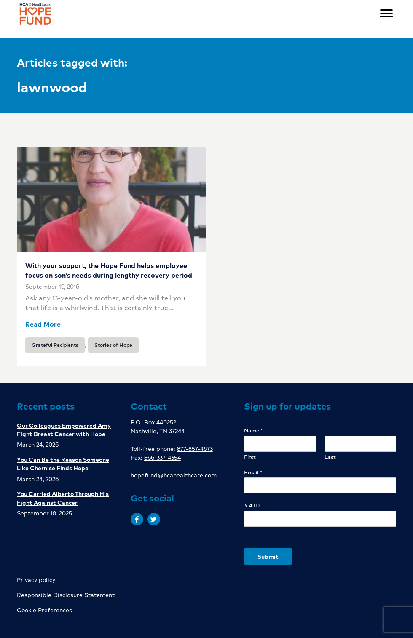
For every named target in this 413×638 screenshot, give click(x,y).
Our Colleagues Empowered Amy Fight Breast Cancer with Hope (64, 429)
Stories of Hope (113, 345)
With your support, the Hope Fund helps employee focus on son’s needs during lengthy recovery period (108, 270)
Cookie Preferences (44, 609)
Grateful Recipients (55, 345)
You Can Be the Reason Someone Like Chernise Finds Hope (63, 463)
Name (253, 430)
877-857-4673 (195, 448)
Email (253, 472)
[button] (137, 519)
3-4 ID (252, 505)
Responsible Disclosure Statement (66, 594)
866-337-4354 (162, 457)
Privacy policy (36, 579)
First (250, 457)
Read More (43, 324)
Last (330, 457)
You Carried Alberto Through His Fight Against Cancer (63, 498)
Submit (268, 556)
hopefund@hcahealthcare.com (174, 475)
